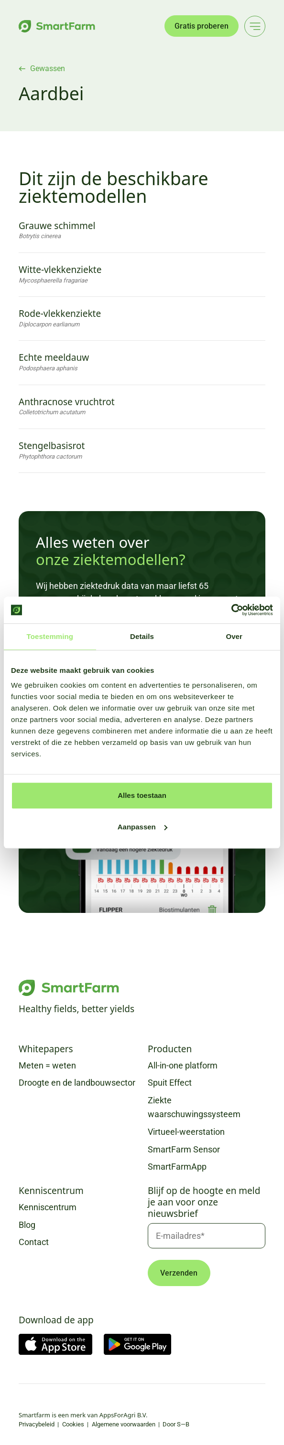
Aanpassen (142, 827)
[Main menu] (254, 26)
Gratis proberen (202, 26)
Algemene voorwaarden (123, 1424)
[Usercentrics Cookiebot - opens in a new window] (231, 610)
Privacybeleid (37, 1424)
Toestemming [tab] (50, 636)
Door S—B (176, 1424)
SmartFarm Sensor (184, 1149)
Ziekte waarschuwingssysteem (194, 1107)
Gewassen (47, 69)
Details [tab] (142, 636)
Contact (34, 1242)
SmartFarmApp (177, 1167)
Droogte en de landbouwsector (77, 1083)
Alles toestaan (142, 795)
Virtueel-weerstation (186, 1132)
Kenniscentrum (47, 1207)
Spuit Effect (170, 1083)
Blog (27, 1225)
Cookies (73, 1424)
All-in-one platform (183, 1065)
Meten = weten (47, 1065)
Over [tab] (234, 636)
